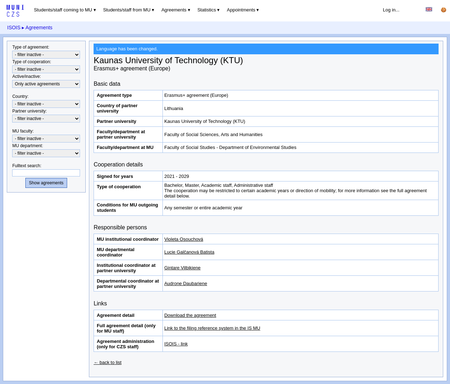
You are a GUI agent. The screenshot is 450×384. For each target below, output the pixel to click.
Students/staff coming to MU (63, 10)
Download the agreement (190, 315)
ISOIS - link (176, 343)
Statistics (207, 10)
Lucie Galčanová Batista (189, 252)
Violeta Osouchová (183, 239)
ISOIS (13, 27)
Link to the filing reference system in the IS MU (212, 328)
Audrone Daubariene (185, 283)
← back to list (107, 362)
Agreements (173, 10)
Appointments (241, 10)
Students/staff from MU (127, 10)
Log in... (391, 10)
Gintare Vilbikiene (182, 267)
